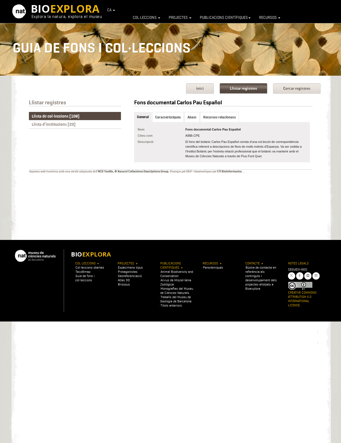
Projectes (180, 17)
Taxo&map (82, 271)
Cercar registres (296, 88)
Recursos (269, 17)
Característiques (168, 117)
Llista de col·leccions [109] (55, 116)
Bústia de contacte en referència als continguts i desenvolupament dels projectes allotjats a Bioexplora (261, 278)
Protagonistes (128, 271)
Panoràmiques (213, 267)
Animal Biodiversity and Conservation (176, 273)
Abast (191, 117)
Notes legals (298, 263)
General (143, 116)
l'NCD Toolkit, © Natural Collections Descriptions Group (132, 171)
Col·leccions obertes (89, 267)
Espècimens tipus (130, 267)
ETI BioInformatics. (229, 171)
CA (111, 10)
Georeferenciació (130, 276)
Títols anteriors (171, 305)
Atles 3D (124, 280)
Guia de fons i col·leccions (85, 278)
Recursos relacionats (219, 117)
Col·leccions (146, 17)
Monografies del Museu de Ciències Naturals (176, 290)
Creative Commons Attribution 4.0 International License (302, 298)
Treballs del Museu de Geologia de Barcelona (175, 299)
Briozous (124, 284)
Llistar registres (243, 88)
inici (200, 88)
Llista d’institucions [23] (53, 124)
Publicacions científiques (225, 17)
